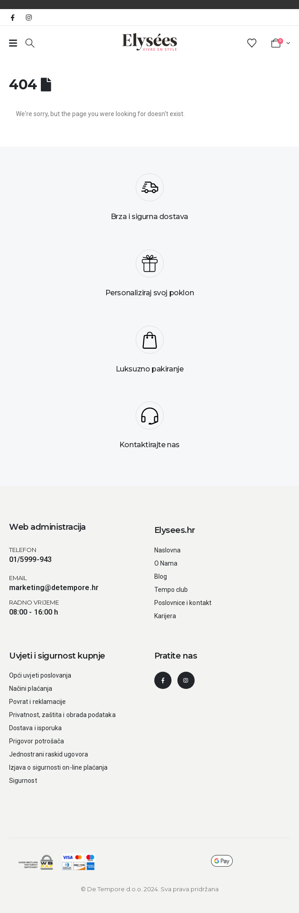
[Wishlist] (251, 43)
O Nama (165, 563)
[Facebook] (12, 17)
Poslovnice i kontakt (182, 602)
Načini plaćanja (30, 688)
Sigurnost (23, 780)
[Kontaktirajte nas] (149, 429)
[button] (30, 43)
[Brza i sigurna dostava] (149, 200)
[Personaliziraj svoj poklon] (149, 277)
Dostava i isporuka (35, 728)
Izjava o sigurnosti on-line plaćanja (58, 767)
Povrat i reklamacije (37, 701)
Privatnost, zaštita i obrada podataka (62, 714)
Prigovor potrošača (36, 741)
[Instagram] (28, 17)
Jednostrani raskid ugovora (48, 754)
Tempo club (171, 589)
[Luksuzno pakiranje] (149, 353)
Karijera (165, 616)
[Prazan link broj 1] (13, 43)
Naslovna (167, 550)
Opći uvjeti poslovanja (40, 675)
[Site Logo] (150, 42)
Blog (160, 576)
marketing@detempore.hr (53, 587)
